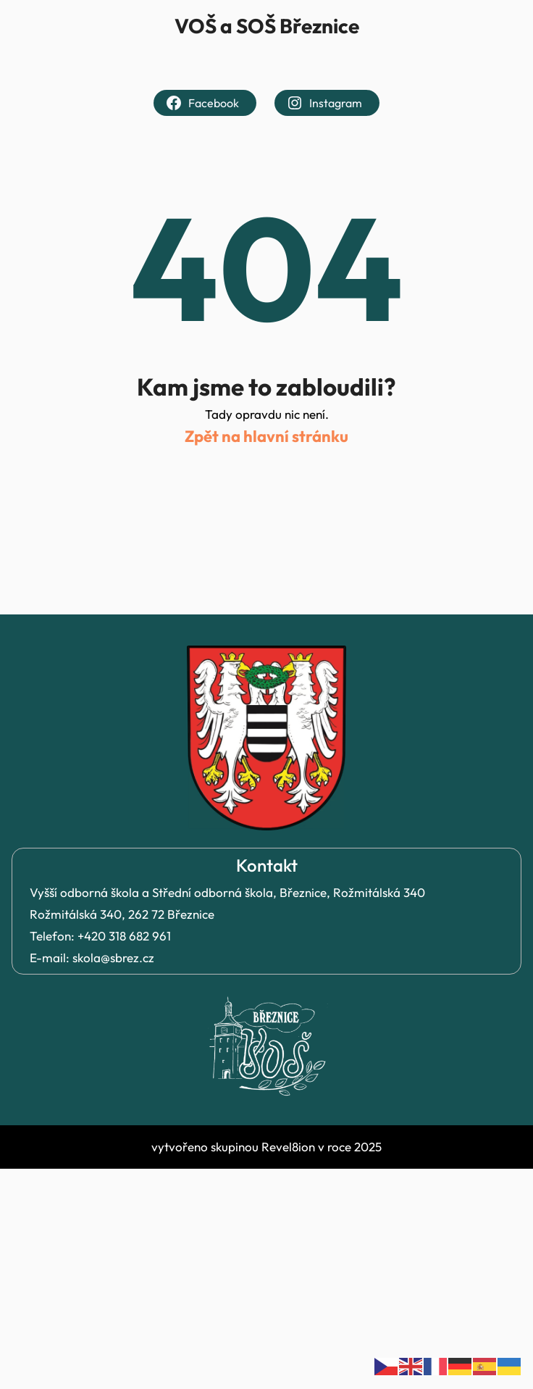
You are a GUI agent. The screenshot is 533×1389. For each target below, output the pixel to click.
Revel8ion (288, 1146)
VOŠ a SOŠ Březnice (267, 25)
